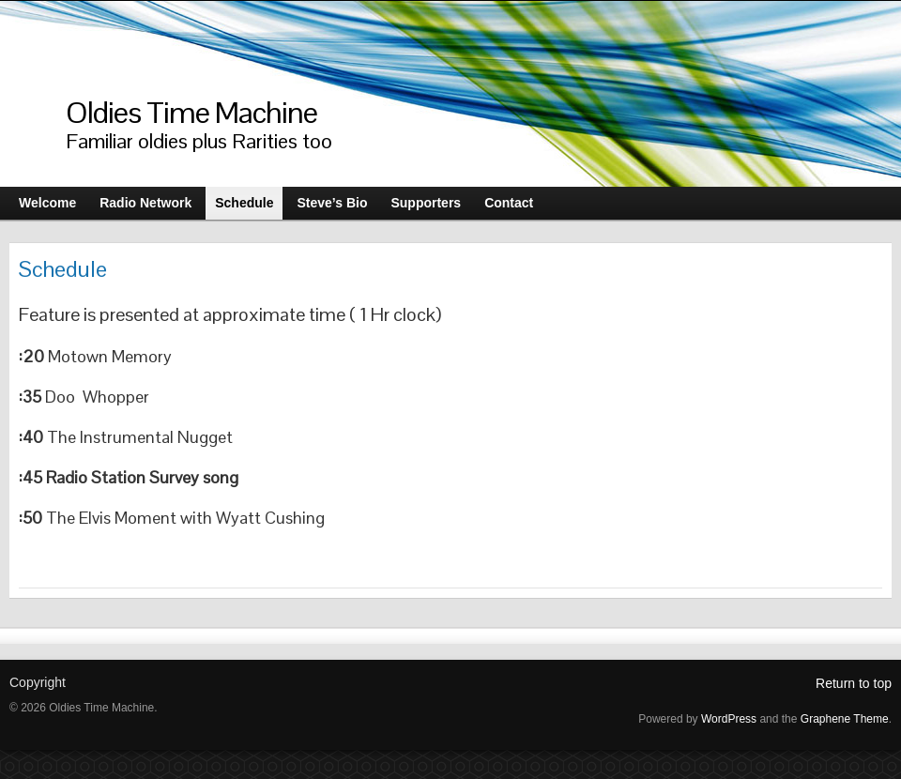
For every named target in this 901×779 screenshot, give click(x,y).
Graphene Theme (845, 719)
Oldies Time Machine (191, 112)
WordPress (728, 719)
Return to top (854, 683)
